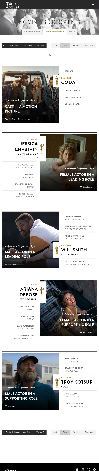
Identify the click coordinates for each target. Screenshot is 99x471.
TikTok (94, 469)
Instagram (83, 469)
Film (65, 45)
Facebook (77, 469)
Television (89, 45)
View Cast (11, 119)
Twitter (88, 469)
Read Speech (25, 119)
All (55, 45)
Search (72, 31)
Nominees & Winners (32, 31)
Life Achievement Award (55, 31)
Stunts (76, 45)
